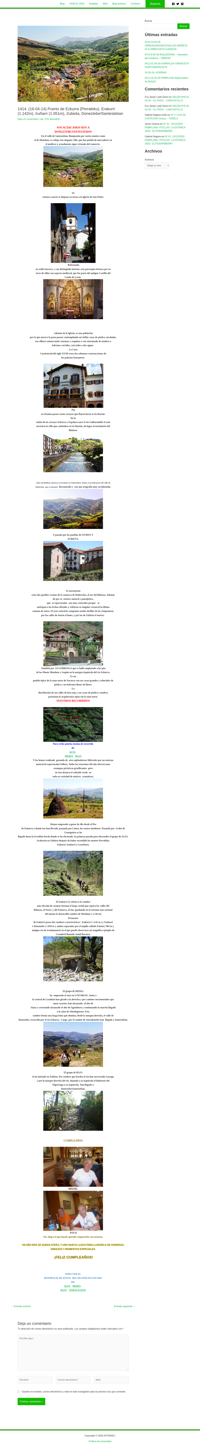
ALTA (72, 752)
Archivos (149, 159)
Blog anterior (119, 3)
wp (41, 119)
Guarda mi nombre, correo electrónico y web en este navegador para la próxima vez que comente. (74, 1391)
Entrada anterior (21, 1306)
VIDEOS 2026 (76, 3)
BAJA (78, 756)
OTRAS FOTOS (77, 1290)
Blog (62, 3)
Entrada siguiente (125, 1306)
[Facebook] (173, 4)
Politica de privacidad (100, 1441)
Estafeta (93, 3)
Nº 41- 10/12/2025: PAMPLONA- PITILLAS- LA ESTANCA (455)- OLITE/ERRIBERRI (165, 127)
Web (105, 3)
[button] (155, 3)
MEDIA (69, 756)
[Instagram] (182, 4)
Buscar (148, 21)
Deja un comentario (28, 119)
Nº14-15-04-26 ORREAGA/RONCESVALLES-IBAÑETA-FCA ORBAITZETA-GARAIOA (166, 45)
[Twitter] (177, 4)
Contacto (135, 3)
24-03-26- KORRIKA (156, 72)
